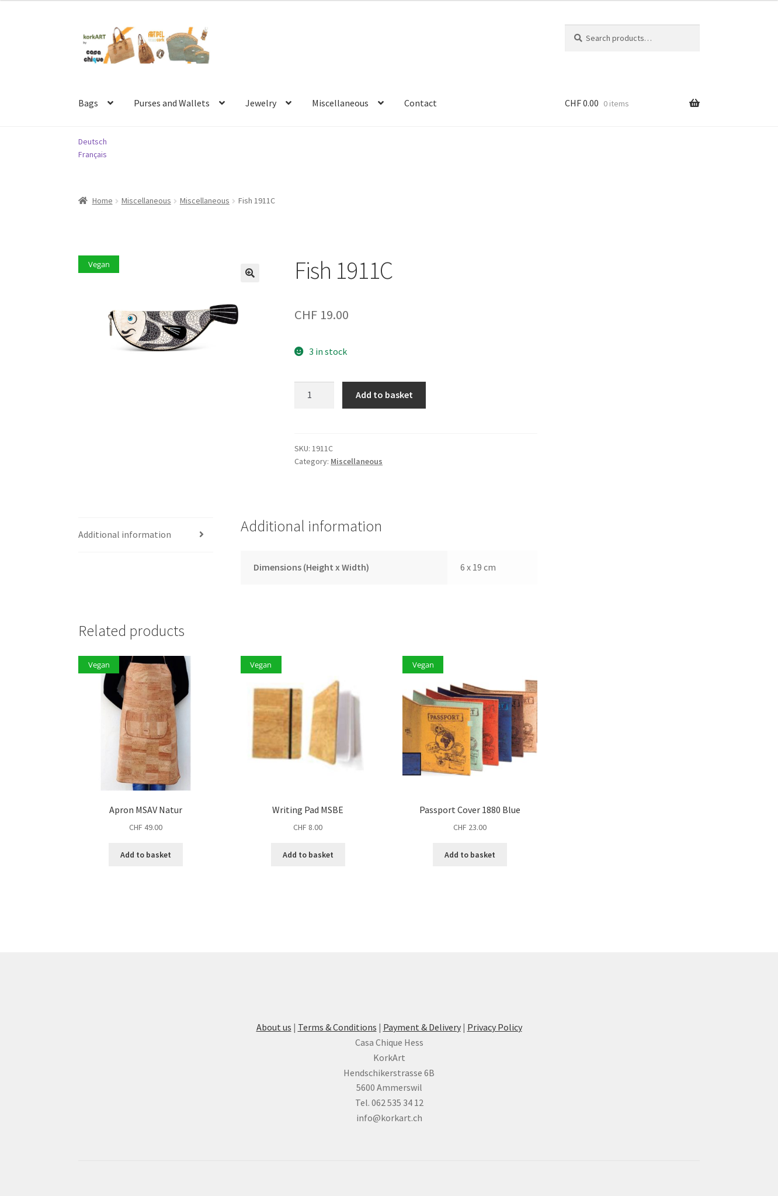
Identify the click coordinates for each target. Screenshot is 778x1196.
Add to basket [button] (145, 854)
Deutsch (92, 141)
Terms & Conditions (337, 1027)
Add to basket (384, 394)
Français (92, 154)
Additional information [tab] (124, 534)
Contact (420, 103)
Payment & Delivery (422, 1027)
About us (273, 1027)
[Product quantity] (314, 395)
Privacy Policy (494, 1027)
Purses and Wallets (172, 103)
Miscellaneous (340, 103)
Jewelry (260, 103)
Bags (88, 103)
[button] (250, 273)
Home (102, 200)
